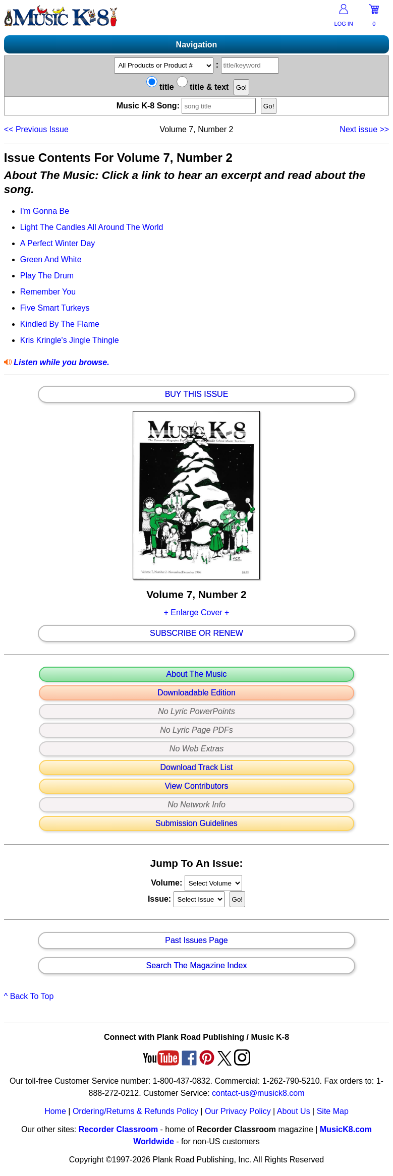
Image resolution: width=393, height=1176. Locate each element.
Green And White (51, 259)
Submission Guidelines (196, 823)
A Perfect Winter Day (57, 243)
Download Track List (196, 767)
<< (36, 129)
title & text (203, 87)
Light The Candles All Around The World (91, 227)
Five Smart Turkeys (55, 308)
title (160, 87)
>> (364, 129)
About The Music (196, 674)
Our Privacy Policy (238, 1111)
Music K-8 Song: (188, 105)
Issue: (161, 899)
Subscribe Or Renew (196, 633)
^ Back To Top (29, 996)
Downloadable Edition (196, 693)
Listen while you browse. (60, 362)
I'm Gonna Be (44, 211)
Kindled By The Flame (59, 324)
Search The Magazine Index (196, 966)
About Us (293, 1111)
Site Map (333, 1111)
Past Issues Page (196, 940)
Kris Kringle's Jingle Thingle (69, 340)
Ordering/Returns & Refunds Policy (135, 1111)
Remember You (48, 291)
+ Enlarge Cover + (197, 612)
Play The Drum (47, 275)
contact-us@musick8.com (258, 1093)
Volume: (167, 882)
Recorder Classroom (118, 1129)
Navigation (196, 44)
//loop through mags (213, 883)
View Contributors (196, 786)
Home (55, 1111)
